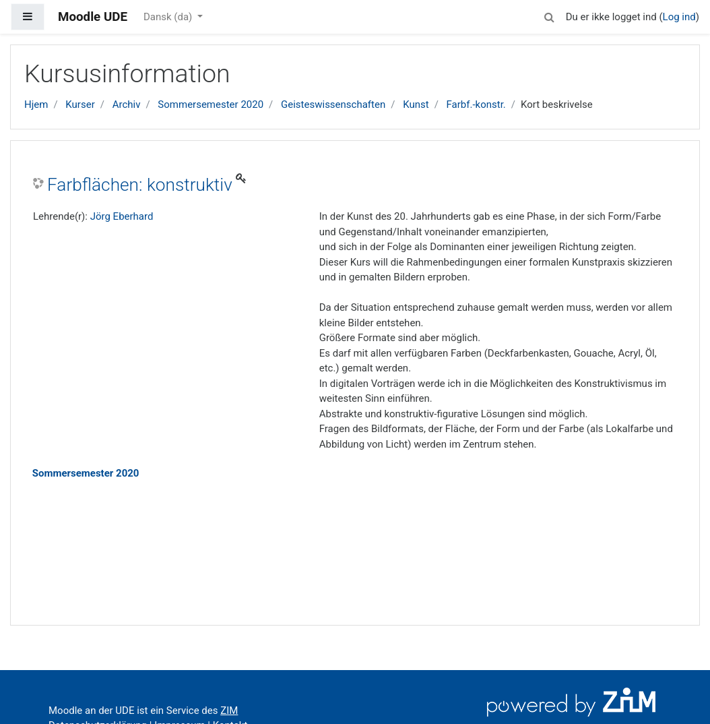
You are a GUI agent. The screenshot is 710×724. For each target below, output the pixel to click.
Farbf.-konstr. (476, 104)
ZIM (229, 710)
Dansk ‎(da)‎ (169, 17)
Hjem (36, 104)
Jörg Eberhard (122, 216)
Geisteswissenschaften (333, 104)
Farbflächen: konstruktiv (139, 185)
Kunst (415, 104)
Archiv (126, 104)
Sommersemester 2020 (210, 104)
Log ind (679, 17)
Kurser (79, 104)
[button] (549, 15)
